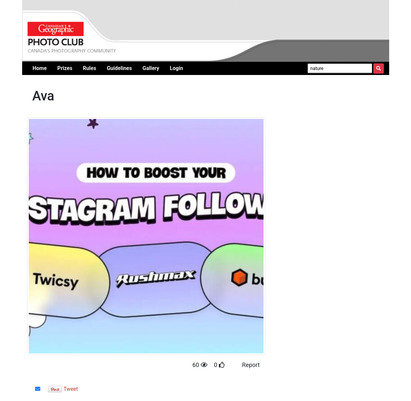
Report (251, 364)
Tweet (70, 389)
